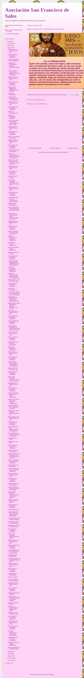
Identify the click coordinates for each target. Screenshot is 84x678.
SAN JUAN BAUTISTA (12, 94)
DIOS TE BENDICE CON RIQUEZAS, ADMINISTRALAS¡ (14, 209)
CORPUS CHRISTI (13, 509)
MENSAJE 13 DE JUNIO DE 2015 (13, 369)
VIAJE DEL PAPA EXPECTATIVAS (13, 580)
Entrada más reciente (35, 148)
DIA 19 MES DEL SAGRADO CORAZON (12, 228)
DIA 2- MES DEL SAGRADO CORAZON (12, 628)
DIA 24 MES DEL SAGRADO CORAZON (13, 108)
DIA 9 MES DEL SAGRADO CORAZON (12, 480)
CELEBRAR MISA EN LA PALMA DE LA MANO (14, 560)
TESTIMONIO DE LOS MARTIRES (13, 522)
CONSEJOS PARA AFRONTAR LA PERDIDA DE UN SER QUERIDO (13, 263)
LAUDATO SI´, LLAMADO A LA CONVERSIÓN (13, 98)
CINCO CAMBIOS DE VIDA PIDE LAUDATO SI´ (13, 233)
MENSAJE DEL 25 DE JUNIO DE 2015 (13, 79)
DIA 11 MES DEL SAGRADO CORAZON (12, 423)
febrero (10, 658)
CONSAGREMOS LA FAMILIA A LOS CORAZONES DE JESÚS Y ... (13, 456)
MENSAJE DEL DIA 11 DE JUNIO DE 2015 (13, 418)
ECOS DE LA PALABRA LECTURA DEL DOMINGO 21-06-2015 (14, 182)
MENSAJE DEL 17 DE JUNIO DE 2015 (14, 280)
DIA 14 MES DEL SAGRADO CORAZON (12, 358)
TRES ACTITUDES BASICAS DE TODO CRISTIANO (13, 395)
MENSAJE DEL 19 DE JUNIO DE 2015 (13, 223)
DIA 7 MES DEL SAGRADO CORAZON (12, 530)
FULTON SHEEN (13, 577)
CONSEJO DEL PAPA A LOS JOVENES (14, 519)
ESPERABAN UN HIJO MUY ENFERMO (13, 639)
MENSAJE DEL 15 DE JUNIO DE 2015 (13, 334)
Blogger (51, 674)
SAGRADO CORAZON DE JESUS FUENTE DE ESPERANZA (13, 275)
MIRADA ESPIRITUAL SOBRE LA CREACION (12, 238)
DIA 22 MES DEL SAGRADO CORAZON (13, 146)
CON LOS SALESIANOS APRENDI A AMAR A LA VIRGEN (14, 156)
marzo (10, 656)
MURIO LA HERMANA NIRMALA (11, 117)
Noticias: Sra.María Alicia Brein (14, 137)
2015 (8, 41)
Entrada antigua (73, 148)
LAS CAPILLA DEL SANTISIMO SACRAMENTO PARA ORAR (13, 122)
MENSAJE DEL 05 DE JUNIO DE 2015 (13, 565)
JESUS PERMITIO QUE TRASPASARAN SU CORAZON (13, 429)
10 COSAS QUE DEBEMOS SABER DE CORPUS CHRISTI (14, 598)
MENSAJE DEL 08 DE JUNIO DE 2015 (13, 501)
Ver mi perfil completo (12, 33)
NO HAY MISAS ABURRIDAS (12, 574)
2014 (8, 663)
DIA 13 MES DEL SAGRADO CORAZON (12, 373)
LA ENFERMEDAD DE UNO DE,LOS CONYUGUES (13, 551)
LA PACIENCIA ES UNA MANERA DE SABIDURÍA (13, 488)
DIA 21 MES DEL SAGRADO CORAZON (12, 173)
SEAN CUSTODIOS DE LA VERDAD (13, 60)
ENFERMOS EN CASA (12, 438)
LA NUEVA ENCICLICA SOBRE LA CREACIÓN (12, 269)
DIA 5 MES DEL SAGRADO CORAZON (12, 570)
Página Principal (55, 148)
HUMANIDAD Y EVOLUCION (12, 204)
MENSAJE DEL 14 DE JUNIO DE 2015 (13, 353)
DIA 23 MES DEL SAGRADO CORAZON (13, 133)
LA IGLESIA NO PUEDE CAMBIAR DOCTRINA (14, 434)
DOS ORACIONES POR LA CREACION (13, 249)
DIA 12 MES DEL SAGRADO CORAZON (12, 389)
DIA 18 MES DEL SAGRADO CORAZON (13, 257)
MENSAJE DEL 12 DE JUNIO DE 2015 (13, 384)
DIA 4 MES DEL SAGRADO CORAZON (12, 589)
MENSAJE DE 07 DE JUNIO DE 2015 (13, 526)
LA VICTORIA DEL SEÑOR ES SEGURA (13, 322)
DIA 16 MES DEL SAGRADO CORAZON (13, 317)
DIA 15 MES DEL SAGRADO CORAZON (12, 338)
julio (9, 45)
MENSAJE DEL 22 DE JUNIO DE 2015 (13, 142)
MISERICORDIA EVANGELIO (12, 555)
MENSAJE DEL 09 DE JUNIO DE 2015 (13, 475)
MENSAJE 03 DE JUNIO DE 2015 (13, 613)
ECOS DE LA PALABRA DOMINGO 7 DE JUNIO (13, 536)
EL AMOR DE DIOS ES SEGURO (13, 150)
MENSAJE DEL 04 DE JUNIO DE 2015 (13, 584)
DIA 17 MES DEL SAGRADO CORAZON (12, 285)
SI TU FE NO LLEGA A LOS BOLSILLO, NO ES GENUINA (14, 293)
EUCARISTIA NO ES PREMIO (13, 593)
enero (10, 660)
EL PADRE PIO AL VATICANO (13, 465)
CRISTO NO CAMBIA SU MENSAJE (12, 348)
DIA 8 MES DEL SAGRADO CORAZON (12, 506)
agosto (10, 43)
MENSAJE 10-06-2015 (13, 442)
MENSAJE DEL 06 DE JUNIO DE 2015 (13, 542)
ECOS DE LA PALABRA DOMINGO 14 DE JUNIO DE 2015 (13, 379)
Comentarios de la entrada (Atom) (57, 152)
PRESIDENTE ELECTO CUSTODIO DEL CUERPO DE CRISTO (13, 494)
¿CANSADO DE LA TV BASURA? (13, 484)
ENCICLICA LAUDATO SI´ (12, 289)
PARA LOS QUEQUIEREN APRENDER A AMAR (13, 608)
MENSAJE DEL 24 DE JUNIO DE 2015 (13, 103)
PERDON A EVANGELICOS (13, 112)
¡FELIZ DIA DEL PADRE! (12, 177)
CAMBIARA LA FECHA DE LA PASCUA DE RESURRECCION (13, 299)
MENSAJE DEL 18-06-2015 (13, 253)
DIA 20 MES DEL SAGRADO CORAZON (13, 194)
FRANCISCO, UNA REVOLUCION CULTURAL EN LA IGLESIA (14, 162)
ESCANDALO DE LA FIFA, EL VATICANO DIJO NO (13, 413)
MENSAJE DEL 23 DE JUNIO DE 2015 (13, 128)
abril (9, 654)
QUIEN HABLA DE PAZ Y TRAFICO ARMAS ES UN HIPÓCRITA (13, 514)
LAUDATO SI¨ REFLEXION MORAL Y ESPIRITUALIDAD (13, 65)
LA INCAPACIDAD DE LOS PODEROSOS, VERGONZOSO (13, 199)
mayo (10, 651)
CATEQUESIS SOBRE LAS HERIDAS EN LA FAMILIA (13, 89)
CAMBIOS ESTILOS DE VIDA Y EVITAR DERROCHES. (14, 401)
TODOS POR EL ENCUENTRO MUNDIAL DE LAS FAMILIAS (14, 73)
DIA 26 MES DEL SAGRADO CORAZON (13, 56)
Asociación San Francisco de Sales (14, 30)
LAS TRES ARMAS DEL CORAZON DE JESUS (13, 407)
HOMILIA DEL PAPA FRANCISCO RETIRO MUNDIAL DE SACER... (14, 306)
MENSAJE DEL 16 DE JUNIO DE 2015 (13, 312)
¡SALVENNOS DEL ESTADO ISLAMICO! (13, 343)
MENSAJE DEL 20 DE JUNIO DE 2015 (13, 189)
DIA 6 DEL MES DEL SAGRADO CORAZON (14, 547)
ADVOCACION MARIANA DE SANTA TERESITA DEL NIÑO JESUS (14, 328)
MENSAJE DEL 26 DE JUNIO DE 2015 (13, 51)
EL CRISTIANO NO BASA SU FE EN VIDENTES (13, 470)
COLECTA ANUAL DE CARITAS (13, 451)
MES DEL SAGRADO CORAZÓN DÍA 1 (14, 648)
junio (9, 48)
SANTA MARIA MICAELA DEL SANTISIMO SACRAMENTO (13, 364)
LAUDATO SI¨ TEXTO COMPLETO (12, 244)
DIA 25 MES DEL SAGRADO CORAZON (13, 83)
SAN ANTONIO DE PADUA (13, 603)
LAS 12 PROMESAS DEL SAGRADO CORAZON (13, 461)
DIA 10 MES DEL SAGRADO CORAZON (12, 447)
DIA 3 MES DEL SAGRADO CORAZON (12, 618)
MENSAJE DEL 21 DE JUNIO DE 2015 (13, 168)
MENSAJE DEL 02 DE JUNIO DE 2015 (13, 623)
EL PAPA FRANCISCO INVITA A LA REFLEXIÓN (12, 633)
